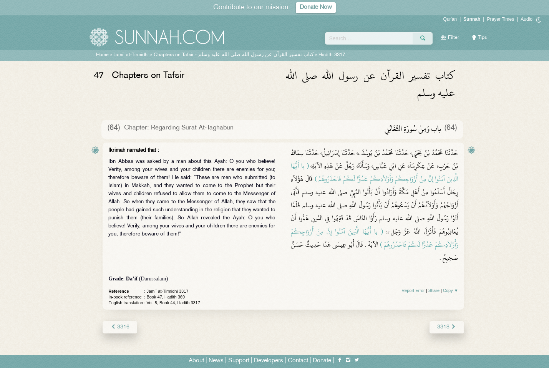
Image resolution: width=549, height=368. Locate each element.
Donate (322, 361)
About (196, 361)
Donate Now (316, 7)
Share (434, 290)
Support (238, 361)
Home (102, 55)
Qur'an (450, 19)
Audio (526, 19)
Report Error (413, 290)
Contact (298, 361)
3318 (446, 327)
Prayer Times (500, 19)
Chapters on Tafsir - (233, 55)
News (216, 361)
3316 (119, 327)
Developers (268, 361)
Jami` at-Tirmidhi (131, 55)
